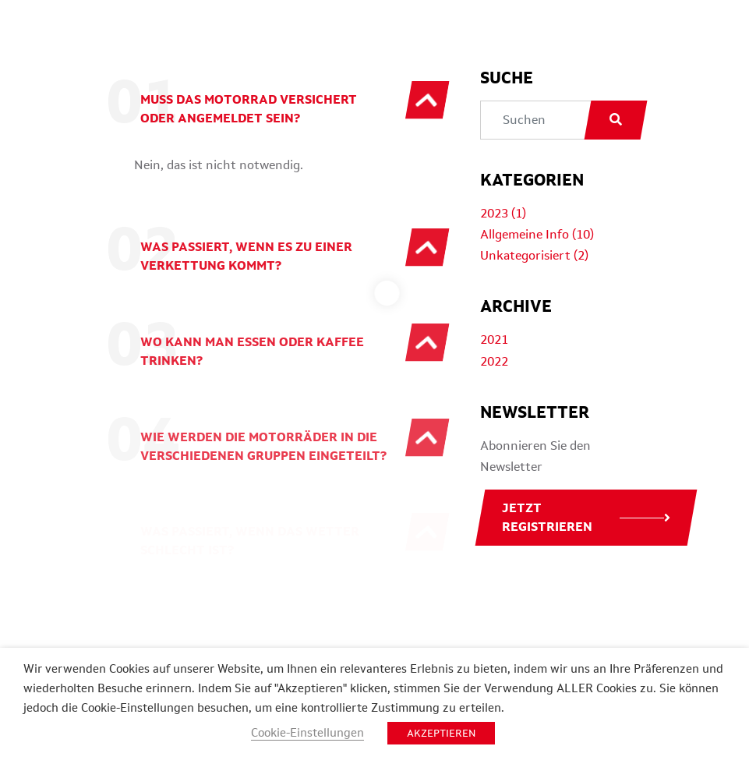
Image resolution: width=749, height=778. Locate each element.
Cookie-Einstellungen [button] (307, 732)
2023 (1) (503, 213)
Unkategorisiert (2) (534, 255)
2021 (494, 339)
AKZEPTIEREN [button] (441, 733)
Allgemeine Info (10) (537, 234)
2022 (494, 361)
